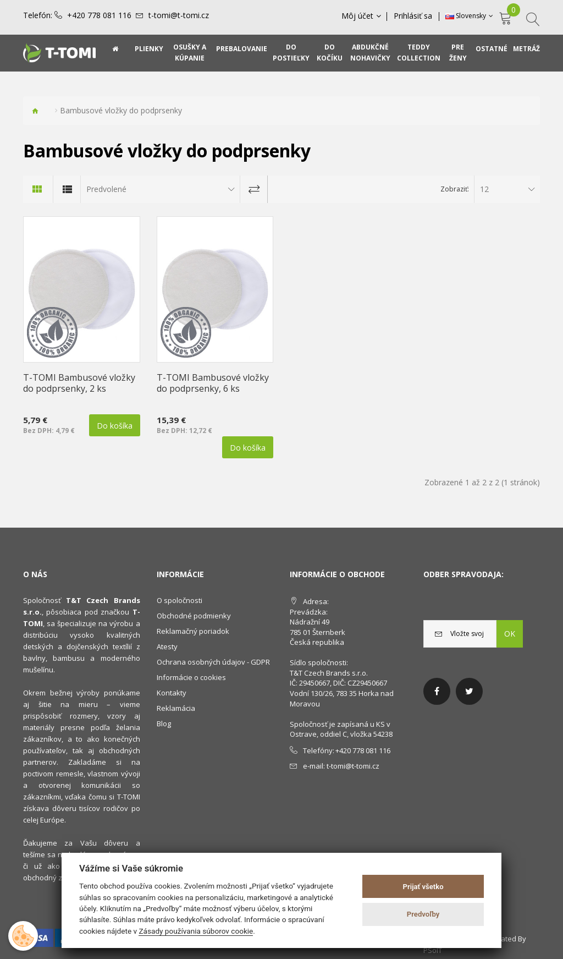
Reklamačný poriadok (193, 631)
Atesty (167, 646)
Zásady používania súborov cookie (196, 931)
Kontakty (171, 693)
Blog (164, 723)
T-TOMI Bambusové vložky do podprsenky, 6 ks (213, 382)
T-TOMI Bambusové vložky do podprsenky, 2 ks (79, 382)
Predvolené (106, 189)
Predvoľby (423, 914)
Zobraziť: (454, 189)
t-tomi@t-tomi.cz (178, 15)
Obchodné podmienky (194, 616)
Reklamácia (176, 708)
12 (484, 189)
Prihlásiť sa (413, 16)
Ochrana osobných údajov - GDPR (213, 662)
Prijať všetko (423, 887)
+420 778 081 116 (99, 15)
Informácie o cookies (191, 677)
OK (509, 633)
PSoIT (432, 950)
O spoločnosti (179, 600)
